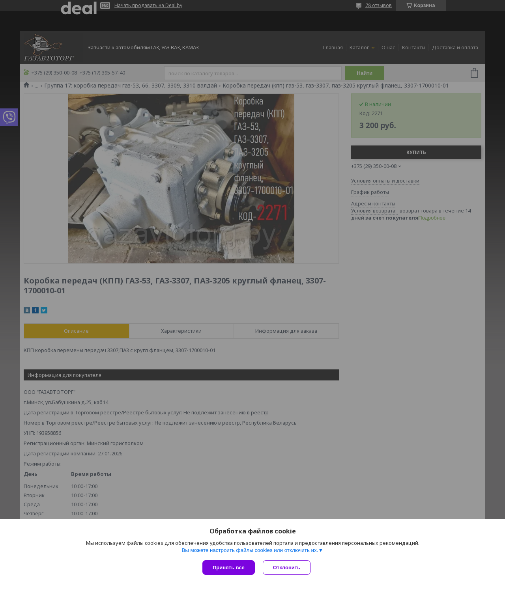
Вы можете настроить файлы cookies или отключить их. (249, 550)
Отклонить (286, 567)
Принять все (229, 567)
